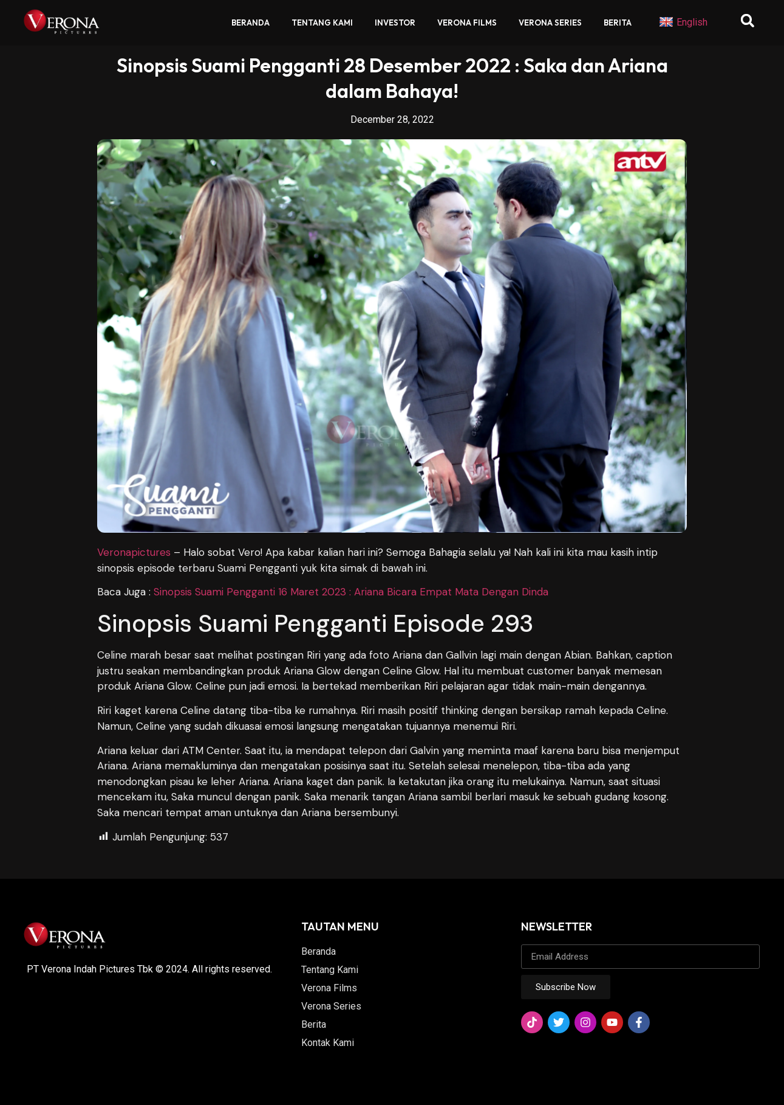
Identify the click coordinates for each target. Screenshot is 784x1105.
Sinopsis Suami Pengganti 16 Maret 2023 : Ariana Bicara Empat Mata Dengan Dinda (351, 591)
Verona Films (467, 22)
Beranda (250, 22)
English (683, 22)
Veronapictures (134, 552)
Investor (395, 22)
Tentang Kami (322, 22)
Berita (618, 22)
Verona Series (550, 22)
